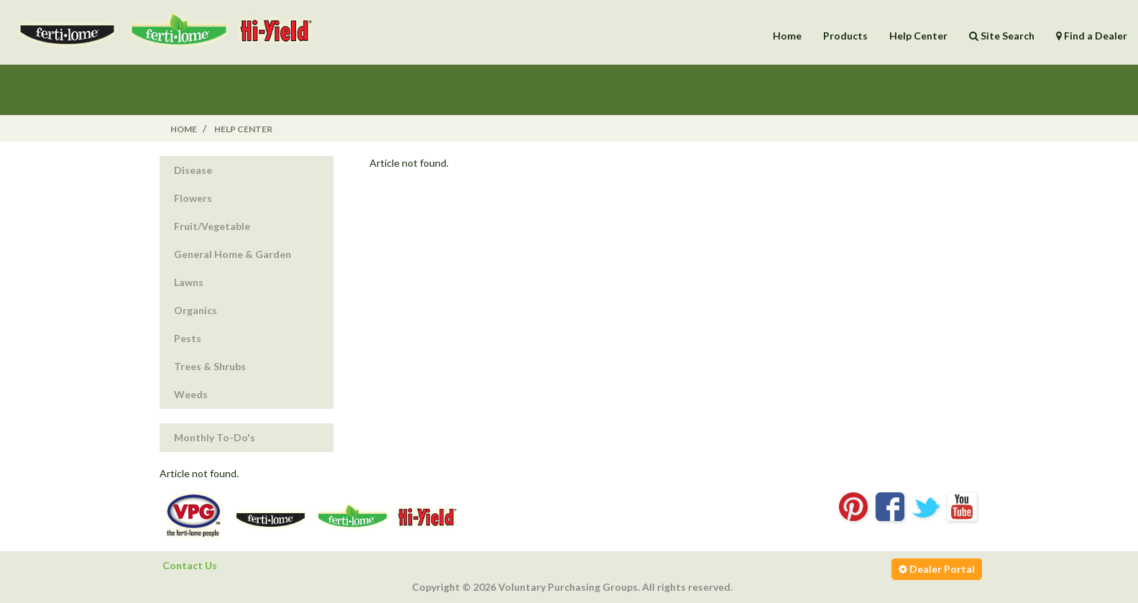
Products (845, 35)
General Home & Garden (232, 254)
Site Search (1001, 35)
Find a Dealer (1091, 35)
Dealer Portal (937, 569)
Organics (195, 310)
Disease (193, 170)
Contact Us (189, 565)
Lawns (188, 282)
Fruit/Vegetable (212, 226)
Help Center (918, 35)
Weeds (191, 394)
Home (787, 35)
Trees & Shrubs (210, 366)
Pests (187, 338)
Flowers (193, 198)
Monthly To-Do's (214, 437)
